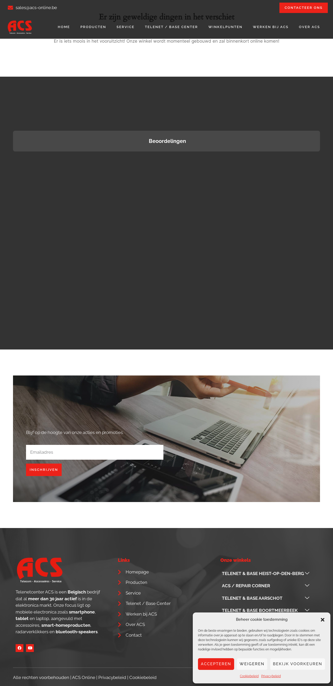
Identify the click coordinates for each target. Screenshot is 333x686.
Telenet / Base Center (171, 27)
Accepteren (216, 664)
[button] (322, 619)
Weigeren (252, 664)
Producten (93, 27)
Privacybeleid (271, 676)
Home (64, 27)
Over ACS (309, 27)
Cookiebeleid (249, 676)
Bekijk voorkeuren (297, 664)
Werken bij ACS (271, 27)
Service (126, 27)
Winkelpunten (225, 27)
